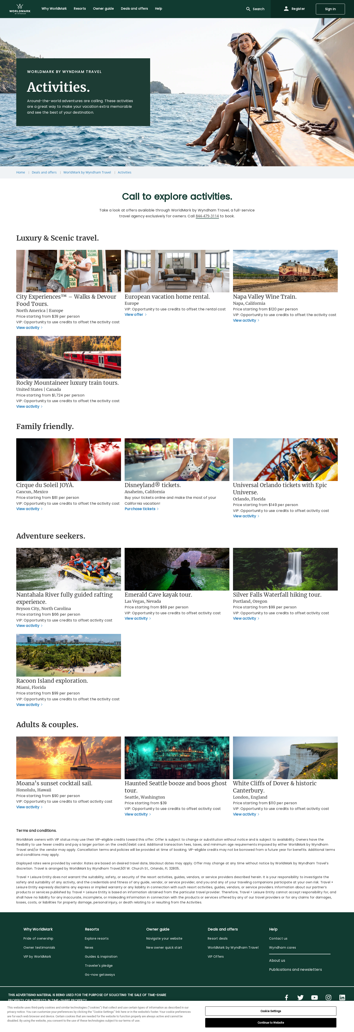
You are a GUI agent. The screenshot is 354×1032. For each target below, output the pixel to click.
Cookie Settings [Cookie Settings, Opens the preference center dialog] (271, 1011)
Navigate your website (164, 938)
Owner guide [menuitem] (103, 8)
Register (294, 9)
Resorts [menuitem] (80, 8)
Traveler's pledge (99, 965)
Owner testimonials (39, 947)
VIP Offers (216, 956)
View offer (134, 314)
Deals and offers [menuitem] (134, 8)
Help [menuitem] (158, 8)
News (89, 947)
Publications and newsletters (295, 969)
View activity (27, 327)
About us (277, 960)
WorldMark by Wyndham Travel (87, 172)
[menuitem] (20, 9)
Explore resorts (97, 938)
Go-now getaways (100, 974)
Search (255, 9)
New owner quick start (164, 947)
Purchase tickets (140, 508)
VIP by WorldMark (37, 956)
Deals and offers (44, 172)
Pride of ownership (38, 938)
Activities (124, 172)
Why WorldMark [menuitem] (54, 8)
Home (20, 172)
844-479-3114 (207, 215)
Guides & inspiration (101, 956)
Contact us (278, 938)
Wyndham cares (282, 947)
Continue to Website (271, 1022)
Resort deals (218, 938)
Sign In (330, 9)
